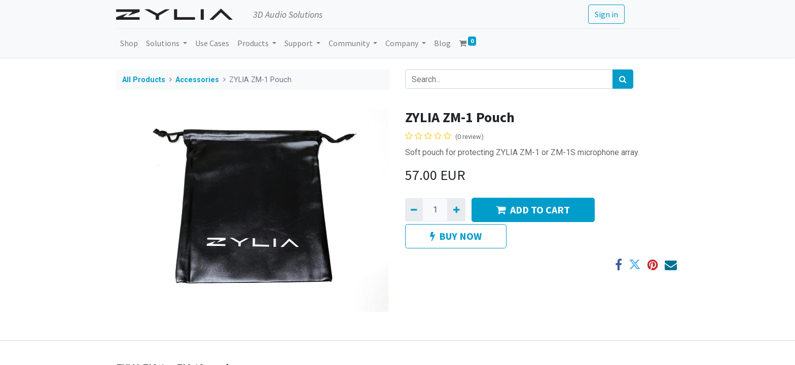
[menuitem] (129, 43)
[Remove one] (414, 210)
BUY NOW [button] (456, 236)
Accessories (197, 80)
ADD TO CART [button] (533, 209)
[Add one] (456, 210)
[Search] (622, 79)
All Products (143, 80)
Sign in (606, 14)
